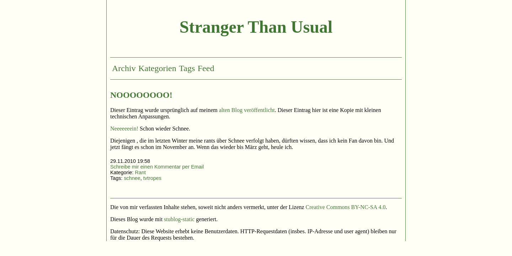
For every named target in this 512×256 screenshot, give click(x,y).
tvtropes (152, 178)
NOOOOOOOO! (141, 95)
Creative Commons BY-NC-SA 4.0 (346, 207)
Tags (187, 68)
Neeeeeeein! (124, 129)
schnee (132, 178)
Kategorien (157, 68)
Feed (206, 68)
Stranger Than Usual (256, 26)
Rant (140, 172)
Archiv (124, 68)
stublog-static (179, 219)
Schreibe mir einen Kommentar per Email (157, 167)
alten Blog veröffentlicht (247, 110)
